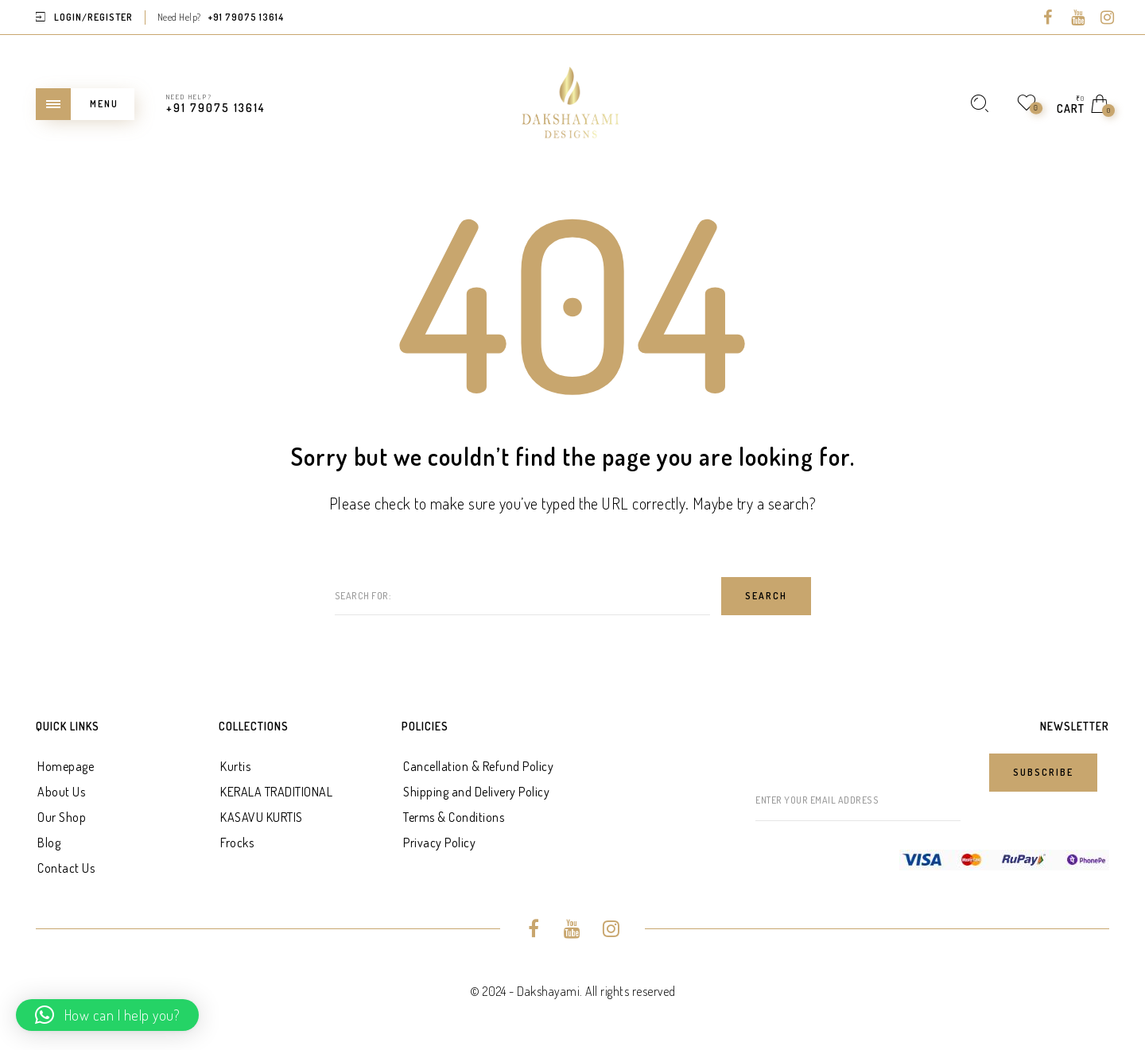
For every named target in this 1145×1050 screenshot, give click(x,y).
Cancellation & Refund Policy (478, 766)
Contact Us (66, 868)
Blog (48, 842)
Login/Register (93, 17)
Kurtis (235, 766)
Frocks (237, 842)
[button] (107, 1015)
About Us (61, 792)
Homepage (65, 766)
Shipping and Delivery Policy (476, 792)
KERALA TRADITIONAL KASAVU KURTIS (276, 804)
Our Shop (61, 817)
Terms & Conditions (453, 817)
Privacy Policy (439, 842)
